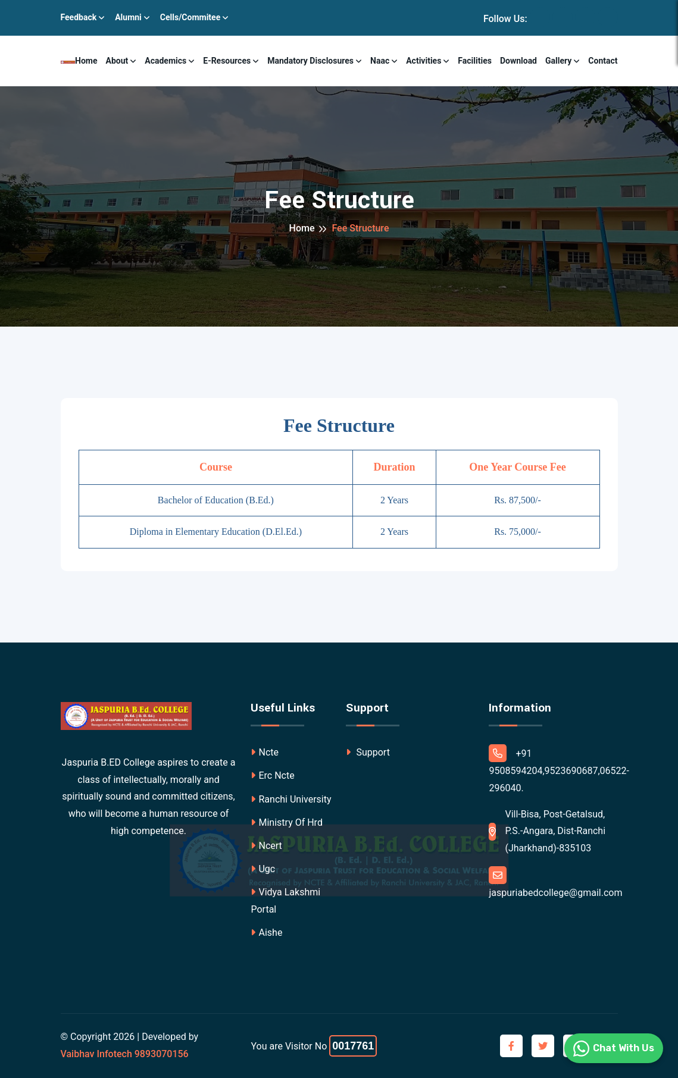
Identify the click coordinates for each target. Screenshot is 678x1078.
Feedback (79, 17)
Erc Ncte (272, 775)
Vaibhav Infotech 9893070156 (125, 1054)
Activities (423, 60)
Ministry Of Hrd (286, 822)
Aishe (266, 932)
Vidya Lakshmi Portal (285, 900)
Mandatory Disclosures (310, 60)
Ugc (263, 869)
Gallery (558, 60)
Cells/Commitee (190, 17)
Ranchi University (291, 799)
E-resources (227, 60)
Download (518, 60)
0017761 (353, 1046)
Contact (602, 60)
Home (86, 60)
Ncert (266, 845)
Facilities (475, 60)
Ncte (265, 752)
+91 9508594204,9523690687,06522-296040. (559, 769)
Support (367, 752)
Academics (165, 60)
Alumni (128, 17)
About (117, 60)
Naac (379, 60)
